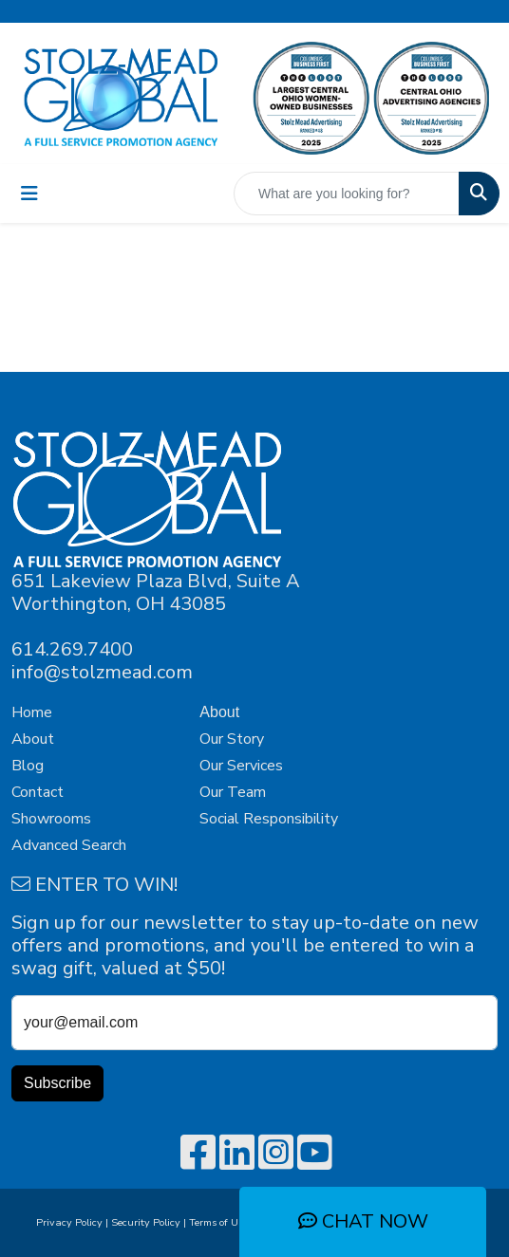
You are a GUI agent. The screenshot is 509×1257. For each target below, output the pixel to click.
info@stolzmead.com (102, 672)
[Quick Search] (347, 193)
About (32, 739)
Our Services (241, 765)
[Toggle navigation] (29, 194)
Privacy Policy (69, 1222)
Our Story (231, 739)
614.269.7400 (72, 649)
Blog (27, 765)
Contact (37, 792)
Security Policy (145, 1222)
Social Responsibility (268, 818)
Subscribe (57, 1083)
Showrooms (51, 818)
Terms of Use (221, 1222)
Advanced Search (68, 845)
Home (31, 712)
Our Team (232, 792)
